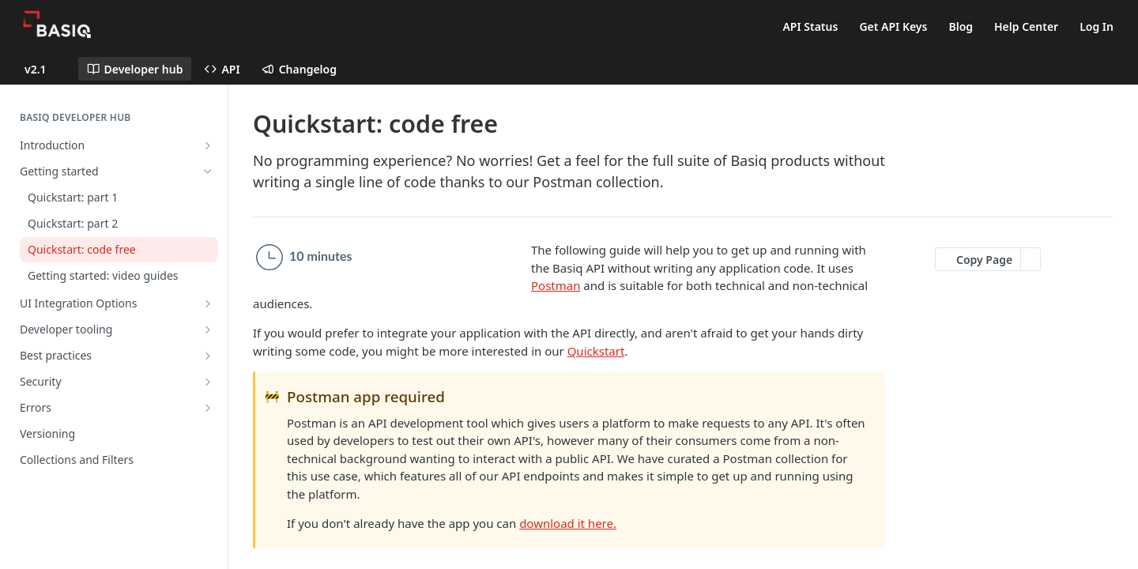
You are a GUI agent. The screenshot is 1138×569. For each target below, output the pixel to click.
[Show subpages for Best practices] (208, 355)
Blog (960, 26)
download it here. (567, 523)
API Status (810, 26)
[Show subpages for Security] (208, 381)
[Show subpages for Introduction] (208, 145)
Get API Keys (893, 26)
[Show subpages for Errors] (208, 407)
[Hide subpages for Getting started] (208, 171)
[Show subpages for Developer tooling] (208, 329)
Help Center (1026, 26)
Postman (555, 285)
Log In (1097, 26)
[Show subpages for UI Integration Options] (208, 303)
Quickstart (596, 351)
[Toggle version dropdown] (45, 69)
